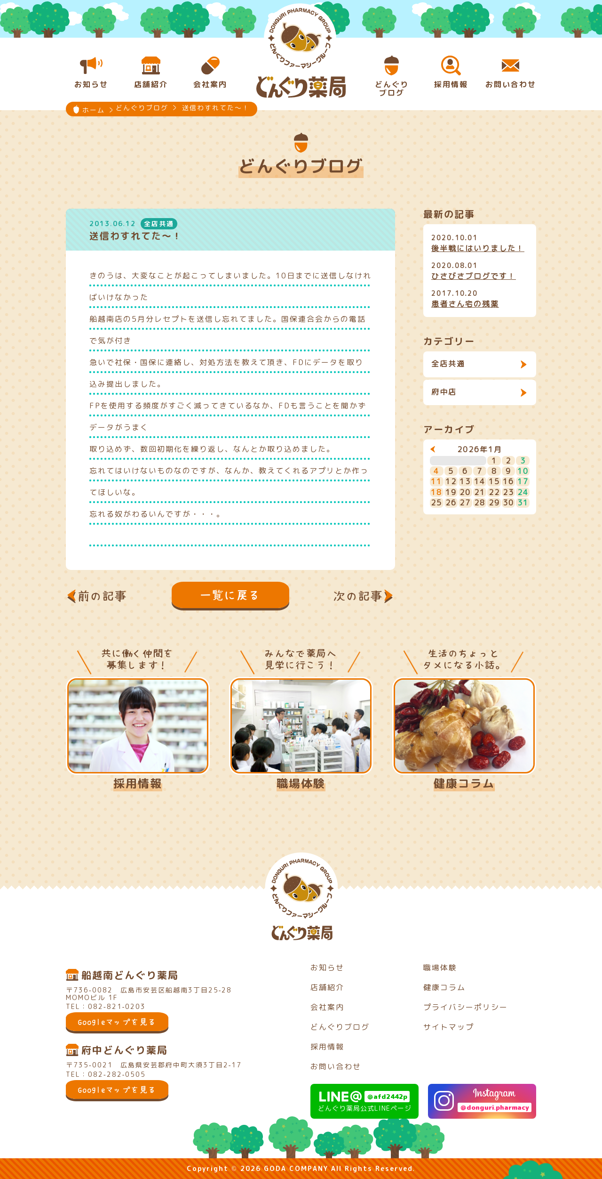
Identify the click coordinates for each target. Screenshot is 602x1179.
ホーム (93, 110)
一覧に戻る (230, 595)
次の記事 (358, 596)
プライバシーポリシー (465, 1007)
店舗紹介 (327, 987)
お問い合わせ (335, 1066)
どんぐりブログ (340, 1027)
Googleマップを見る (117, 1021)
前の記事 (102, 596)
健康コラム (464, 783)
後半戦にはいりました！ (477, 248)
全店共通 (448, 363)
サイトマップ (448, 1027)
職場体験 (301, 783)
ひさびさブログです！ (473, 276)
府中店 (444, 392)
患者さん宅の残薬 (465, 304)
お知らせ (327, 967)
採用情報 (137, 783)
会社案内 (327, 1007)
